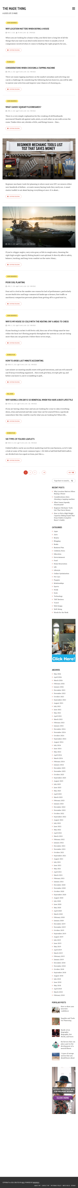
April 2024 (58, 779)
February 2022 (59, 863)
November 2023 (60, 795)
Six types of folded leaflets (29, 461)
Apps (56, 555)
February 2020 (59, 941)
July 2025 (57, 730)
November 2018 (60, 990)
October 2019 (59, 954)
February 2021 (59, 902)
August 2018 (58, 999)
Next (70, 496)
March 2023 (58, 821)
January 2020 (59, 944)
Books (56, 568)
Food (56, 584)
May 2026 (57, 697)
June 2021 (57, 889)
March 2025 (58, 743)
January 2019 (59, 983)
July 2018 (57, 1003)
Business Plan (11, 372)
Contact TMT (42, 1185)
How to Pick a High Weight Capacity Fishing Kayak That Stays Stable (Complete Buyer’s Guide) (34, 246)
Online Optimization (61, 597)
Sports (9, 236)
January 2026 (59, 710)
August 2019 (58, 960)
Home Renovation (12, 23)
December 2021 (59, 870)
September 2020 (60, 918)
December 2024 (59, 753)
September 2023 (60, 801)
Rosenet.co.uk (57, 1155)
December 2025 (59, 714)
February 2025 (59, 746)
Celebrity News (59, 574)
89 (44, 496)
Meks (23, 1182)
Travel (56, 626)
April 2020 (58, 934)
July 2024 (57, 769)
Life (55, 591)
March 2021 (58, 899)
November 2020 (60, 912)
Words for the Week (61, 636)
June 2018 (57, 1006)
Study (56, 613)
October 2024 (59, 759)
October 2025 (59, 720)
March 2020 (58, 938)
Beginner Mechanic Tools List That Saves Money (34, 180)
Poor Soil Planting (21, 293)
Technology (10, 67)
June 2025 (57, 733)
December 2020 (59, 908)
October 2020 (59, 915)
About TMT (33, 1185)
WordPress (36, 1182)
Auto (8, 172)
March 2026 (58, 704)
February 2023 (59, 824)
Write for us (65, 1185)
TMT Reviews (59, 623)
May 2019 (57, 970)
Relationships (59, 607)
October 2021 (59, 876)
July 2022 (57, 847)
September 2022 (60, 840)
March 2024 (58, 782)
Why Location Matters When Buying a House (36, 30)
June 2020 (57, 928)
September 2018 (60, 996)
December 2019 (59, 947)
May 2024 (57, 775)
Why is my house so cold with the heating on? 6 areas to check (40, 336)
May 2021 (57, 892)
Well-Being (10, 412)
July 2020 (57, 925)
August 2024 (58, 766)
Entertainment (59, 581)
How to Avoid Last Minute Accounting (37, 377)
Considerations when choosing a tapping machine (39, 75)
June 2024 (57, 772)
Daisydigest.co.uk (58, 1148)
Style (56, 617)
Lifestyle (57, 594)
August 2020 (58, 921)
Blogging (57, 565)
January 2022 (59, 866)
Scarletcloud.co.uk (59, 1159)
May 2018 (57, 1009)
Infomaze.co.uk (57, 1157)
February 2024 (59, 785)
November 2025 (60, 717)
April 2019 (58, 973)
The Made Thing (28, 7)
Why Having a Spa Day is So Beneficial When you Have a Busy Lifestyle (40, 420)
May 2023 (57, 814)
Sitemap (72, 1185)
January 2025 (59, 749)
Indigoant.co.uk (58, 1152)
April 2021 (58, 895)
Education (57, 578)
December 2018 (59, 986)
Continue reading (15, 55)
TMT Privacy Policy (54, 1185)
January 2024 (59, 788)
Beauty (56, 561)
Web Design (58, 630)
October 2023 (59, 798)
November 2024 (60, 756)
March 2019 (58, 977)
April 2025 (58, 740)
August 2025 (58, 727)
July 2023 (57, 808)
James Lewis (22, 37)
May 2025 (57, 736)
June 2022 (57, 850)
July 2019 (57, 964)
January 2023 (59, 827)
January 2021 (59, 905)
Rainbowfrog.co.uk (59, 1161)
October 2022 (59, 837)
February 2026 (59, 707)
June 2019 (57, 967)
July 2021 (57, 886)
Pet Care (57, 600)
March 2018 (58, 1016)
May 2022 (57, 853)
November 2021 (60, 873)
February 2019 (59, 980)
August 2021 (58, 882)
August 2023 (58, 805)
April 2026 (58, 701)
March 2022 (58, 860)
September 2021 (60, 879)
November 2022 (60, 834)
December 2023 (59, 792)
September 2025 (60, 723)
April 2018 (58, 1012)
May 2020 (57, 931)
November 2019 (60, 951)
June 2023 (57, 811)
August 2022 (58, 844)
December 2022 (59, 831)
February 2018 (59, 1019)
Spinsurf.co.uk (57, 1146)
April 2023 (58, 818)
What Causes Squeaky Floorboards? (35, 116)
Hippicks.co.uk (57, 1150)
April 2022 (58, 857)
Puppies (57, 604)
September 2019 (60, 957)
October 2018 (59, 993)
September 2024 (60, 762)
